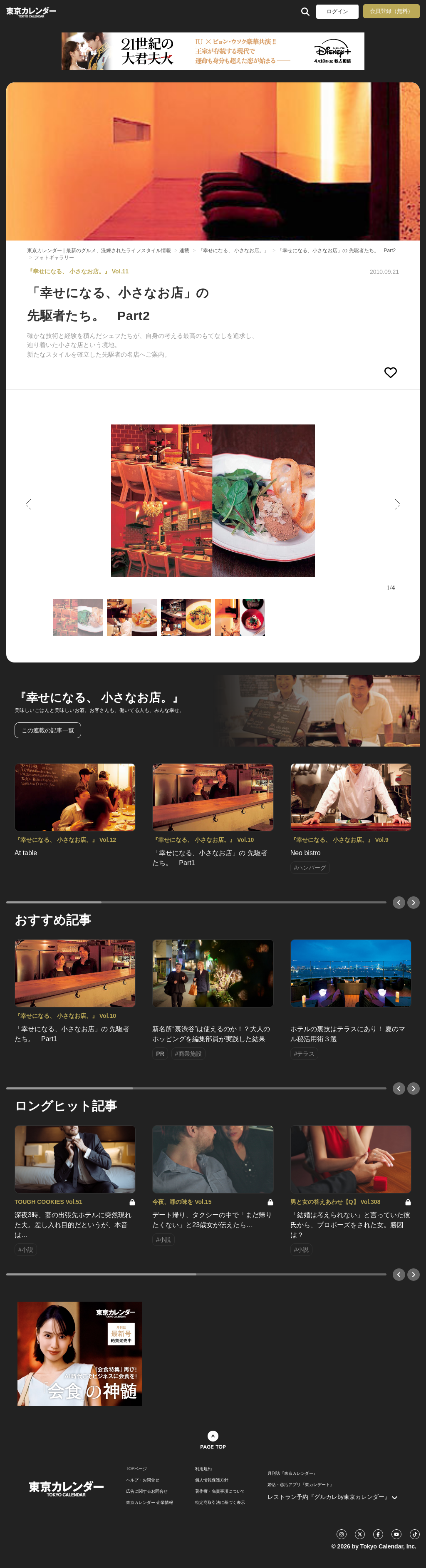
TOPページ (136, 1469)
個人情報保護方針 (211, 1480)
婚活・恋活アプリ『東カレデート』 (300, 1485)
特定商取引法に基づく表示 (220, 1503)
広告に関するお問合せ (147, 1491)
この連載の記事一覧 (48, 730)
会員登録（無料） (391, 11)
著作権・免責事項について (220, 1491)
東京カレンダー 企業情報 (149, 1503)
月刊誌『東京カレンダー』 (292, 1473)
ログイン (337, 11)
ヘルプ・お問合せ (142, 1480)
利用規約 (203, 1469)
